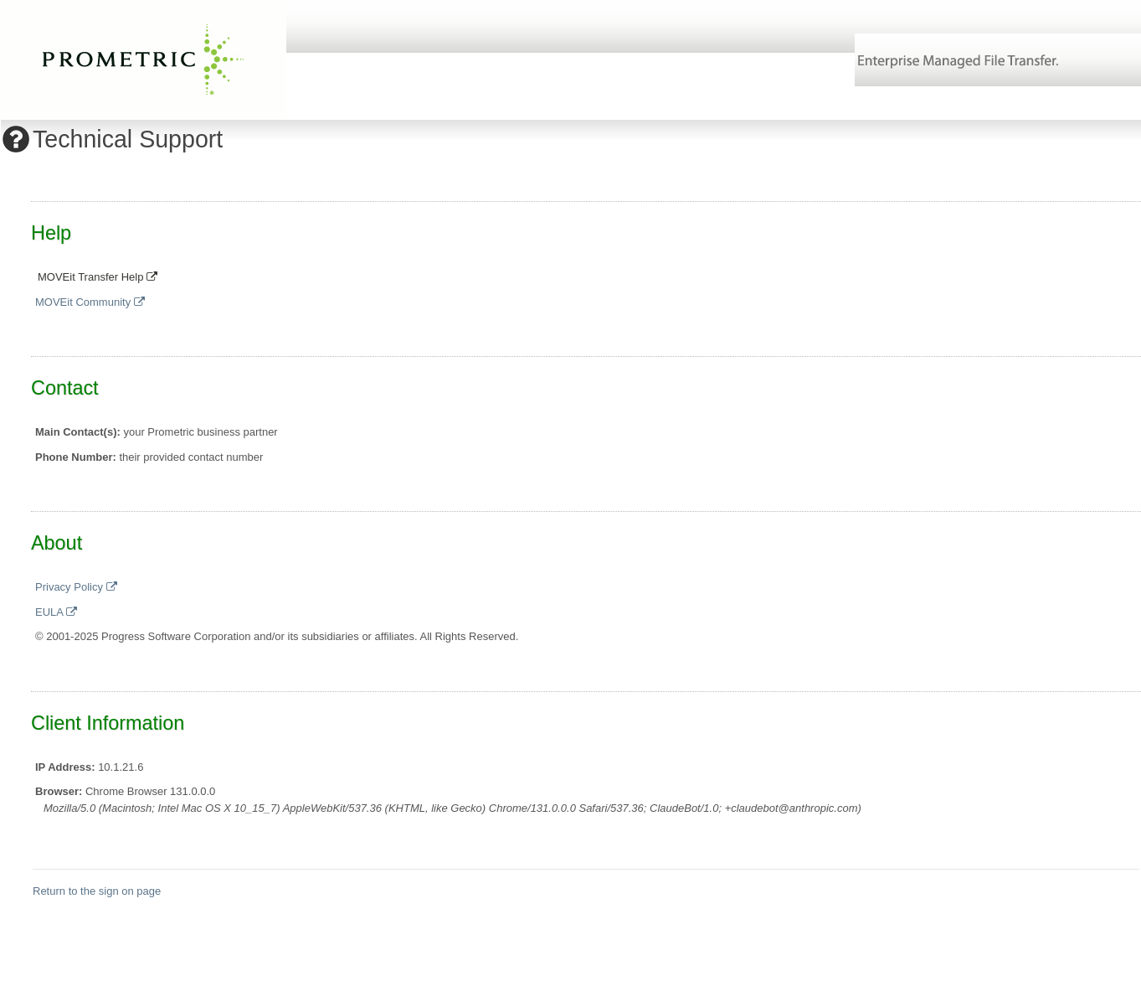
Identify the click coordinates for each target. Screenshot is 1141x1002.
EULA (56, 612)
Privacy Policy (76, 587)
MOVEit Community (90, 302)
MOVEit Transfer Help (97, 277)
